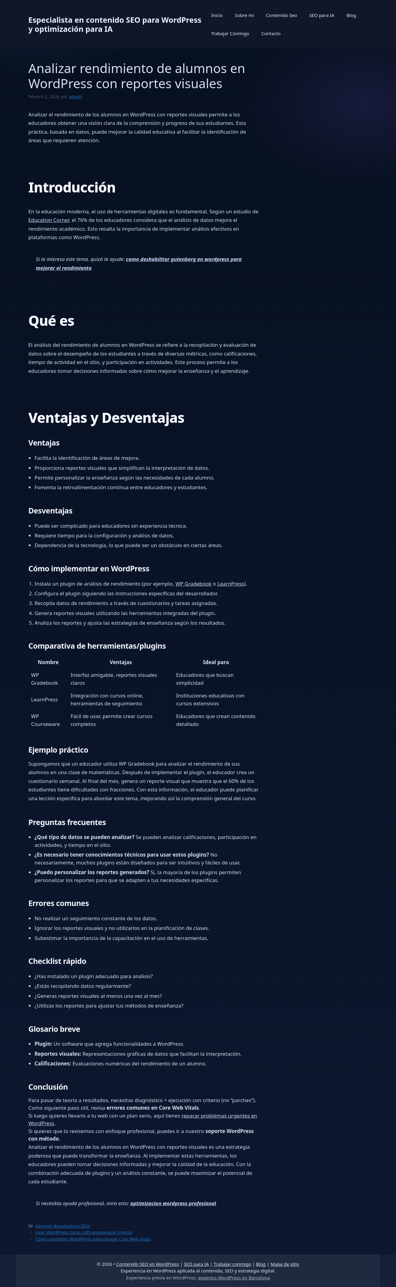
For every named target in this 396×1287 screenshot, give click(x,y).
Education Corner (48, 219)
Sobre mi (244, 15)
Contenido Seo (281, 15)
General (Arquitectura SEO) (62, 1226)
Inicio (217, 15)
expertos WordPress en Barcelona (234, 1278)
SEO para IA (321, 15)
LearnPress (230, 583)
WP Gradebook (193, 583)
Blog (351, 15)
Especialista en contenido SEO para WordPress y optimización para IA (114, 24)
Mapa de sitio (285, 1264)
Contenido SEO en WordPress (147, 1264)
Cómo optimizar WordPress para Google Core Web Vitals (93, 1239)
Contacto (271, 33)
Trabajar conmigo (232, 1264)
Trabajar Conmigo (230, 33)
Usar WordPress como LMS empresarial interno (83, 1232)
